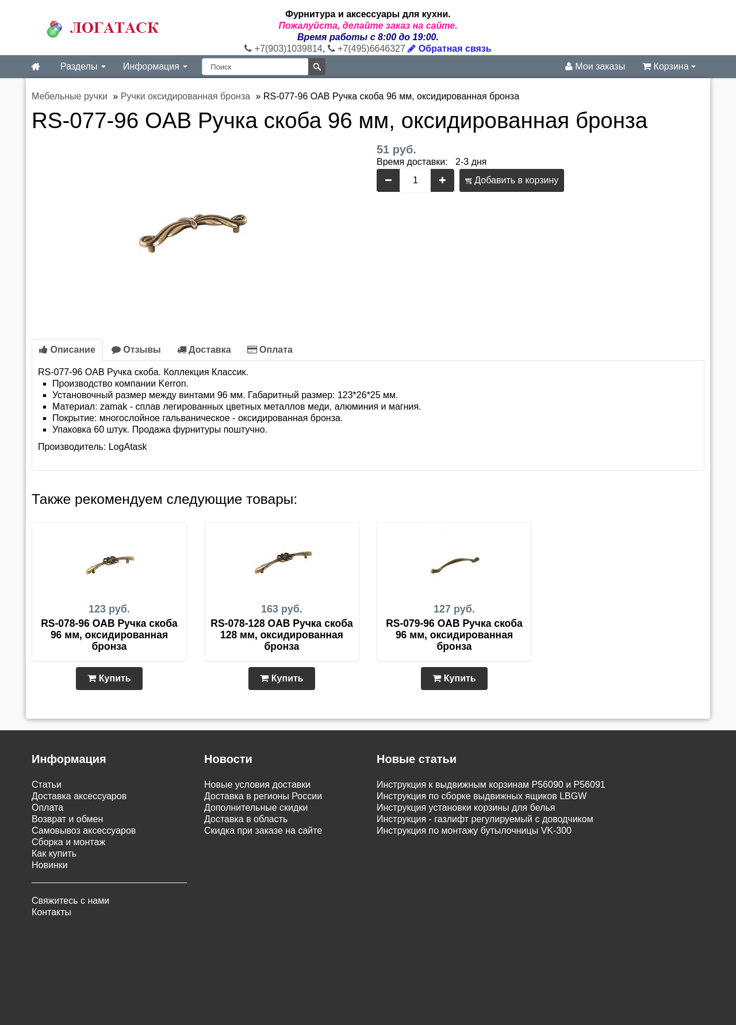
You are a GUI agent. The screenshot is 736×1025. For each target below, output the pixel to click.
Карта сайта (364, 953)
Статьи (47, 784)
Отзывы (136, 349)
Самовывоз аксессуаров (84, 830)
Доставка (204, 349)
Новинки (50, 865)
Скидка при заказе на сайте (263, 830)
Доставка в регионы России (263, 796)
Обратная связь (449, 48)
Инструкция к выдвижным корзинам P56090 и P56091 (491, 784)
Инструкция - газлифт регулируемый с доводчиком (485, 819)
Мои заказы (595, 66)
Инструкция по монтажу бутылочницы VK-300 (474, 830)
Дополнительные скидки (256, 807)
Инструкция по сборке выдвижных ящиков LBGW (481, 796)
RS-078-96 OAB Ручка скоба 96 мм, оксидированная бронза (109, 635)
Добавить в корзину (511, 180)
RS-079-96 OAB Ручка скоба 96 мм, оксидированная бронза (454, 635)
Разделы (83, 66)
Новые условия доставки (257, 784)
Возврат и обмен (67, 819)
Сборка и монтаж (68, 842)
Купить (109, 678)
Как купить (54, 853)
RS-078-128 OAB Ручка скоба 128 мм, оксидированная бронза (281, 635)
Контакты (51, 912)
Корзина (669, 66)
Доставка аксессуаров (79, 796)
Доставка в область (246, 819)
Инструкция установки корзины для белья (466, 807)
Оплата (270, 349)
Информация (155, 66)
